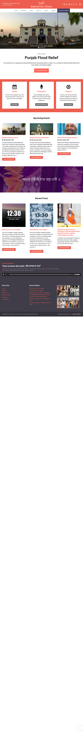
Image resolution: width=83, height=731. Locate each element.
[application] (41, 274)
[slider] (40, 274)
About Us (38, 10)
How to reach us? (6, 295)
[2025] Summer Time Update (11, 229)
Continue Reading (9, 249)
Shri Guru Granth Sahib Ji (53, 268)
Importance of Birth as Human (38, 268)
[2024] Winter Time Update (38, 229)
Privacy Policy (5, 299)
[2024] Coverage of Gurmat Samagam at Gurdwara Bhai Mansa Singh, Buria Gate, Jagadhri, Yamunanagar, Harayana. (68, 232)
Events (31, 10)
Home (16, 10)
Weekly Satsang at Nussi (10, 137)
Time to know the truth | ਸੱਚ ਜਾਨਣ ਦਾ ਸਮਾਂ (21, 266)
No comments (30, 270)
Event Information (9, 159)
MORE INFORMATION (41, 70)
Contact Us (5, 297)
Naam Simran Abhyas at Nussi (67, 137)
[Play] (3, 274)
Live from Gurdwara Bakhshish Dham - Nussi (14, 270)
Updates (53, 10)
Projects (46, 10)
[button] (2, 30)
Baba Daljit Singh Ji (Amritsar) (22, 268)
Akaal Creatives (77, 314)
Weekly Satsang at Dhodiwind (39, 137)
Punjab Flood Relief (63, 10)
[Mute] (75, 274)
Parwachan (23, 10)
